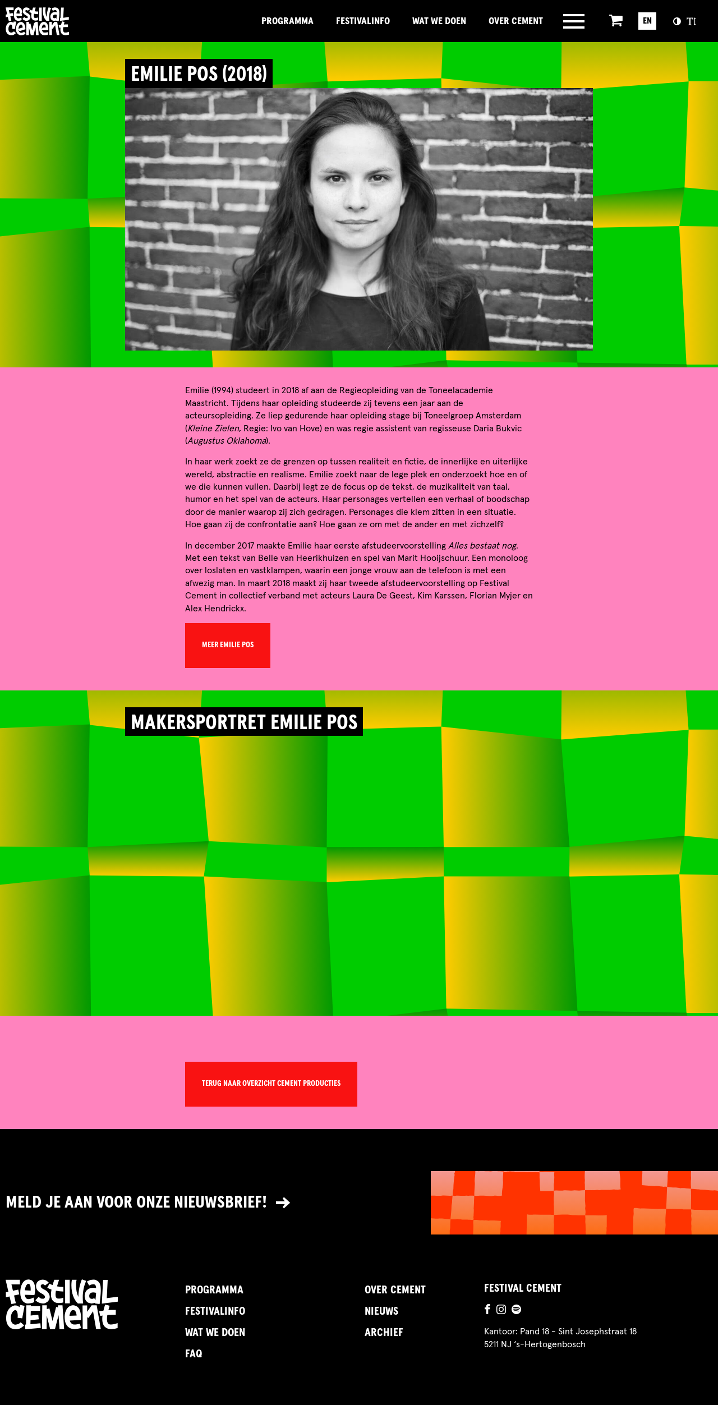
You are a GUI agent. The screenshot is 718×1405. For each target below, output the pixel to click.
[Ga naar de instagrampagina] (501, 1310)
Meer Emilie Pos (228, 645)
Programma (287, 21)
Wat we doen (439, 21)
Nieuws (381, 1311)
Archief (384, 1332)
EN (647, 20)
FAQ (193, 1354)
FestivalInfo (363, 21)
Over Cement (516, 21)
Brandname (76, 21)
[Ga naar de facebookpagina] (487, 1310)
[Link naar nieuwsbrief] (359, 1202)
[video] (358, 867)
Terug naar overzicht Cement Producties (271, 1084)
